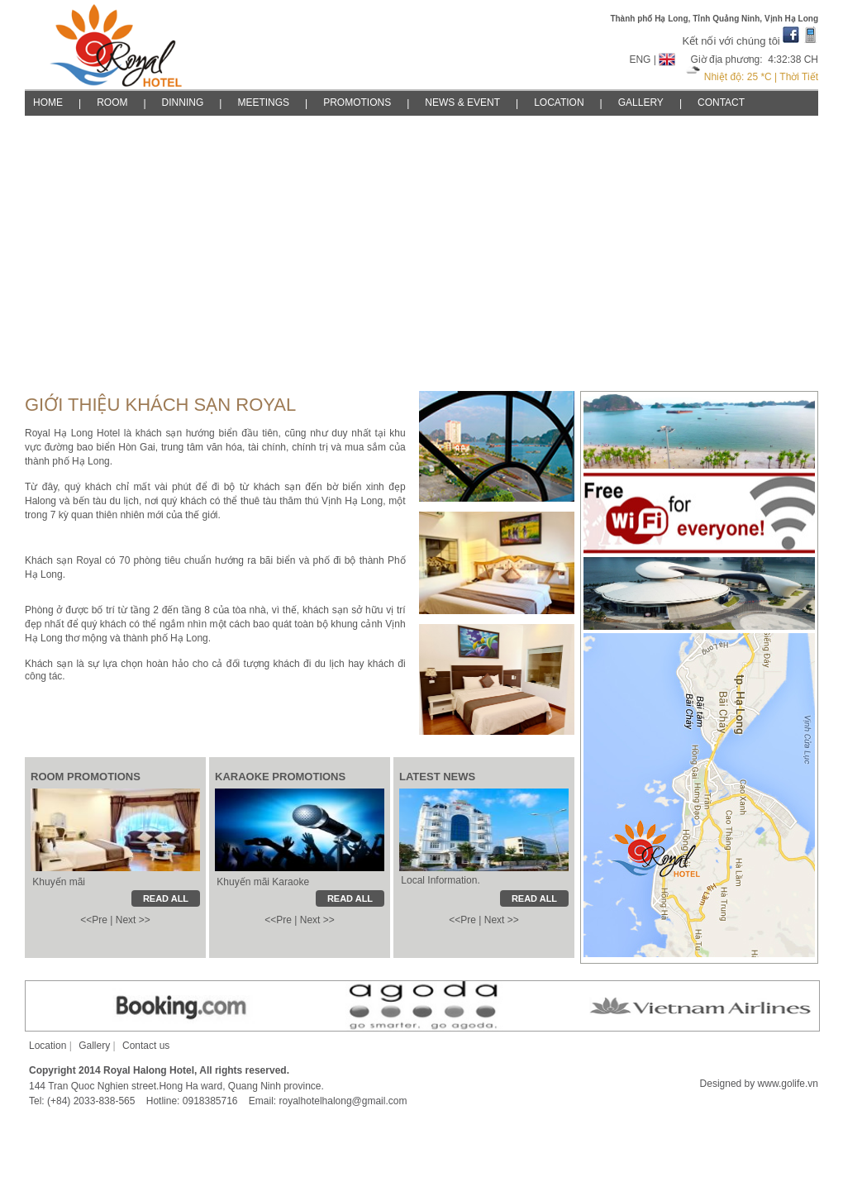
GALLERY (641, 102)
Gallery (94, 1045)
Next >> (133, 920)
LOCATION (558, 102)
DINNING (183, 102)
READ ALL (534, 898)
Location (47, 1045)
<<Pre (93, 920)
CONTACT (721, 102)
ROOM (112, 102)
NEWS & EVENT (462, 102)
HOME (48, 102)
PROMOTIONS (357, 102)
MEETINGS (263, 102)
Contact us (145, 1045)
